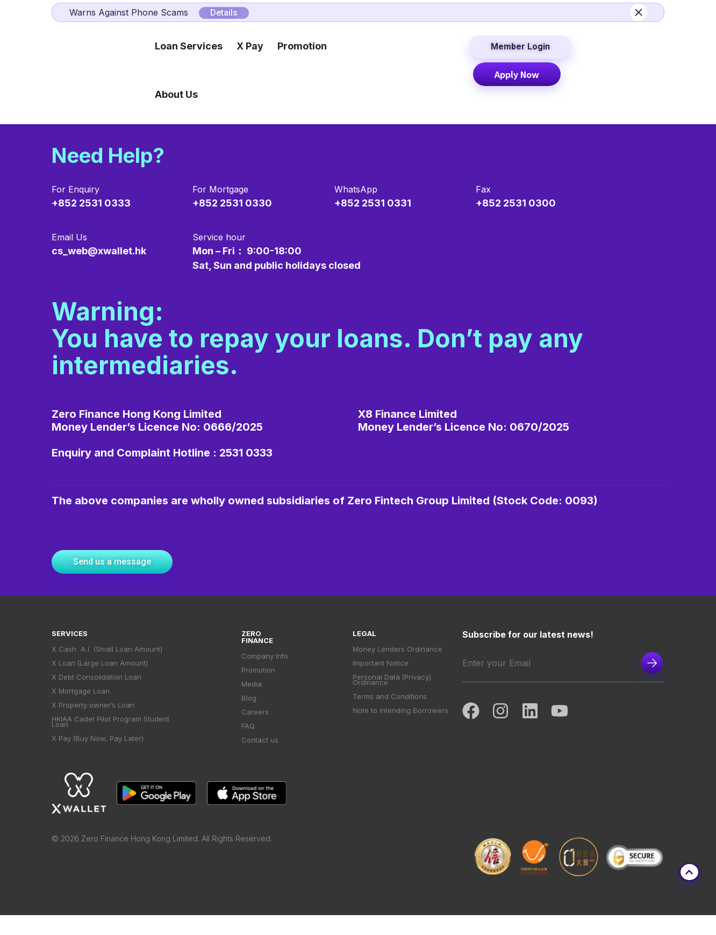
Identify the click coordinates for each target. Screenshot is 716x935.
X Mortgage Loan (81, 700)
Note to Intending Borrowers (400, 725)
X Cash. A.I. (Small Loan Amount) (107, 650)
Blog (248, 707)
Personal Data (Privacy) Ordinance (392, 688)
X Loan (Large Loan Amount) (100, 667)
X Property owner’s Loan (93, 717)
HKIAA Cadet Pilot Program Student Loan (110, 738)
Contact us (259, 757)
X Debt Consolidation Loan (96, 684)
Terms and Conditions (390, 708)
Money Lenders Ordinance (397, 650)
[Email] (545, 663)
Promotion (258, 674)
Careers (255, 724)
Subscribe (652, 663)
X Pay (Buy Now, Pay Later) (98, 758)
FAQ (248, 741)
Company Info (264, 657)
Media (251, 691)
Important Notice (381, 667)
